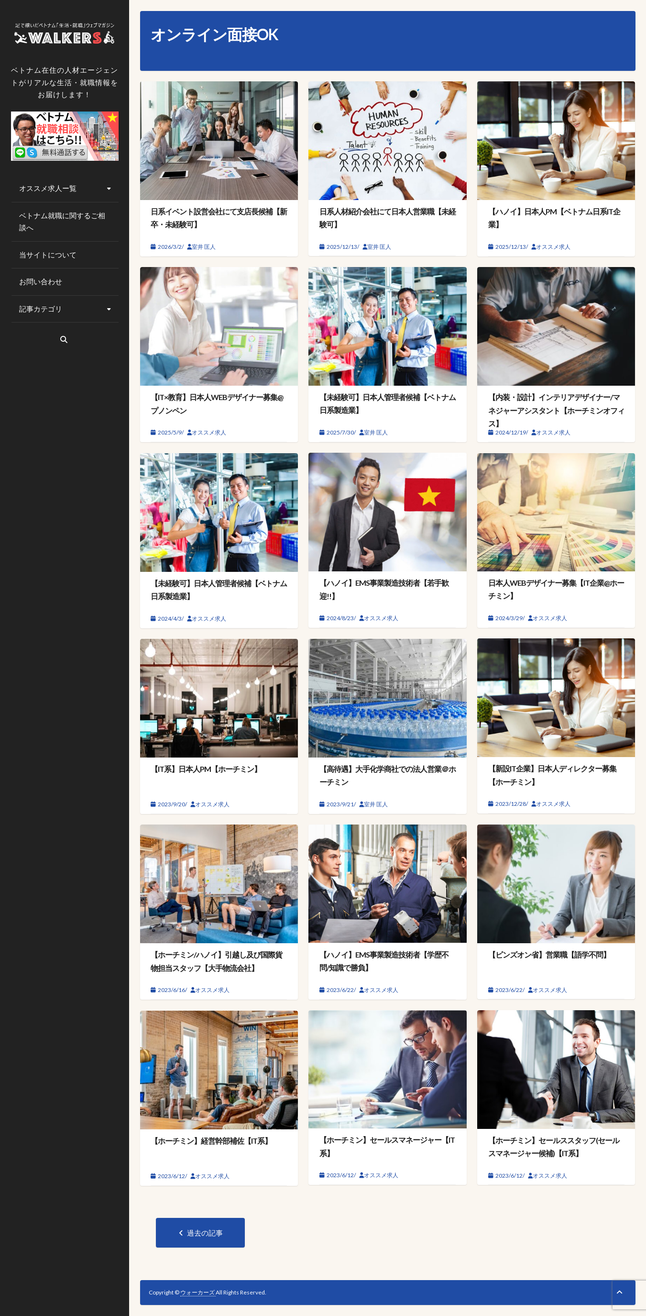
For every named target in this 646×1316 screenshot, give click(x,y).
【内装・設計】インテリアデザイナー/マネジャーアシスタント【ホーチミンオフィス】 (556, 409)
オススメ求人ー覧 (48, 188)
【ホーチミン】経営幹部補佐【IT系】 (211, 1140)
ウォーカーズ (198, 1292)
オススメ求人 (553, 246)
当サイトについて (48, 254)
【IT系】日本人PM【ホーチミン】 (206, 768)
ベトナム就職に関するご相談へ (62, 221)
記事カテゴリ (40, 308)
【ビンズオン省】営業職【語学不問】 (549, 954)
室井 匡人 (204, 246)
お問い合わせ (40, 281)
